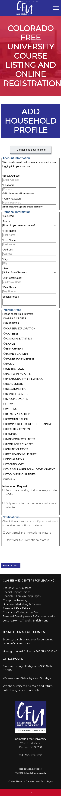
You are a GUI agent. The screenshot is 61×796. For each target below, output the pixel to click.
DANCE (10, 343)
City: (5, 259)
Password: (8, 185)
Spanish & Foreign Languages (22, 596)
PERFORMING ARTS (18, 373)
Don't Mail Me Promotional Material (28, 540)
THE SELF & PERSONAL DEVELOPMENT (30, 469)
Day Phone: (9, 287)
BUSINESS (12, 323)
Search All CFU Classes (17, 587)
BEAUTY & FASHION (18, 414)
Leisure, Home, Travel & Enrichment (25, 620)
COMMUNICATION (17, 419)
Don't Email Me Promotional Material (29, 532)
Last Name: (9, 240)
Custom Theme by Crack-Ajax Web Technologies (30, 781)
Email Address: (11, 175)
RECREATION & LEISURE (21, 454)
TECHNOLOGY (15, 464)
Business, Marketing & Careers (22, 604)
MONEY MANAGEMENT (20, 358)
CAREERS (12, 333)
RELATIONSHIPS (16, 389)
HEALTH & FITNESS (18, 429)
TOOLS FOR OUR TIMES (20, 474)
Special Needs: (10, 296)
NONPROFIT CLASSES (19, 444)
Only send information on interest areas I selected (31, 505)
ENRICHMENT (14, 348)
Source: (6, 221)
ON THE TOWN (15, 369)
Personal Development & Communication (29, 616)
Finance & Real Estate (16, 608)
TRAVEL (11, 404)
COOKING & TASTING (19, 338)
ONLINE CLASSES (17, 449)
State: (6, 268)
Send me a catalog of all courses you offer (32, 492)
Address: (7, 249)
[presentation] (25, 552)
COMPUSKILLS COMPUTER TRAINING (29, 424)
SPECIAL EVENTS (17, 399)
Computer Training (15, 600)
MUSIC (10, 363)
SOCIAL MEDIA (15, 459)
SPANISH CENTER (17, 394)
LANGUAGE (13, 434)
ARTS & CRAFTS (16, 318)
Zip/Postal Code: (12, 278)
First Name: (9, 230)
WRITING (11, 409)
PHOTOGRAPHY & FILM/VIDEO (24, 379)
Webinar (11, 479)
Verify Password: (12, 198)
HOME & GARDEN (17, 353)
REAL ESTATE (14, 383)
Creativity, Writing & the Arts (21, 612)
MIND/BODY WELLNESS (20, 439)
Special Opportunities (16, 592)
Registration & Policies (30, 769)
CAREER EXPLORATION (20, 328)
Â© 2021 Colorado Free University (30, 773)
